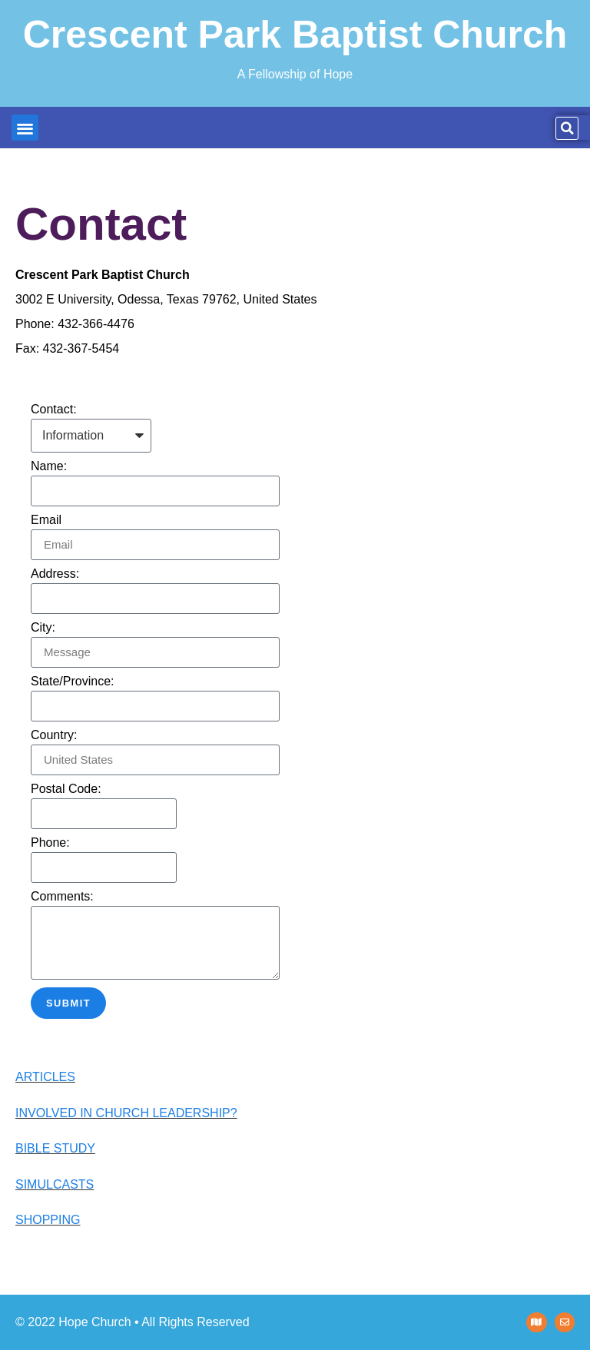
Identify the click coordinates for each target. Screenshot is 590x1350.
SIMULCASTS (54, 1184)
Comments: (62, 897)
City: (43, 628)
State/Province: (72, 681)
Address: (55, 574)
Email (46, 520)
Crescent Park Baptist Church (295, 34)
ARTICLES (45, 1076)
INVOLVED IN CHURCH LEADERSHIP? (126, 1112)
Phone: (50, 843)
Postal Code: (66, 789)
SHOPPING (47, 1219)
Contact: (54, 409)
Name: (49, 466)
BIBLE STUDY (55, 1148)
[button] (25, 127)
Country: (54, 735)
